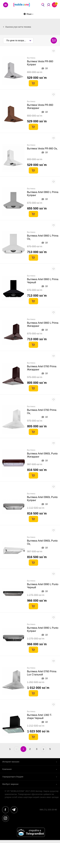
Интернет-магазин (10, 762)
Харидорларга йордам (12, 776)
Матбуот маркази (10, 784)
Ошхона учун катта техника (18, 27)
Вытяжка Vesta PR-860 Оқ (42, 148)
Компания (7, 769)
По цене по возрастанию (18, 40)
